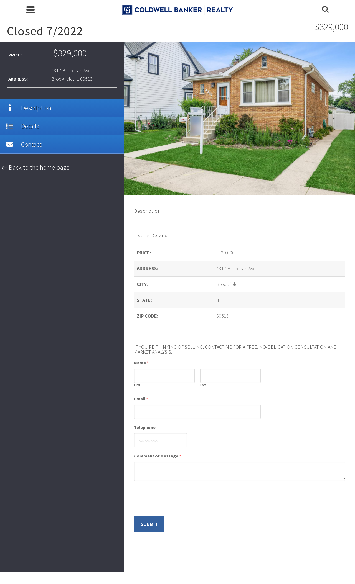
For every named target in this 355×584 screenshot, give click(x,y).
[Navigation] (30, 9)
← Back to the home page (35, 167)
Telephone (145, 427)
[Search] (325, 9)
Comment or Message (157, 456)
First (137, 385)
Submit (149, 524)
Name (141, 363)
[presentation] (176, 507)
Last (203, 385)
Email (141, 399)
